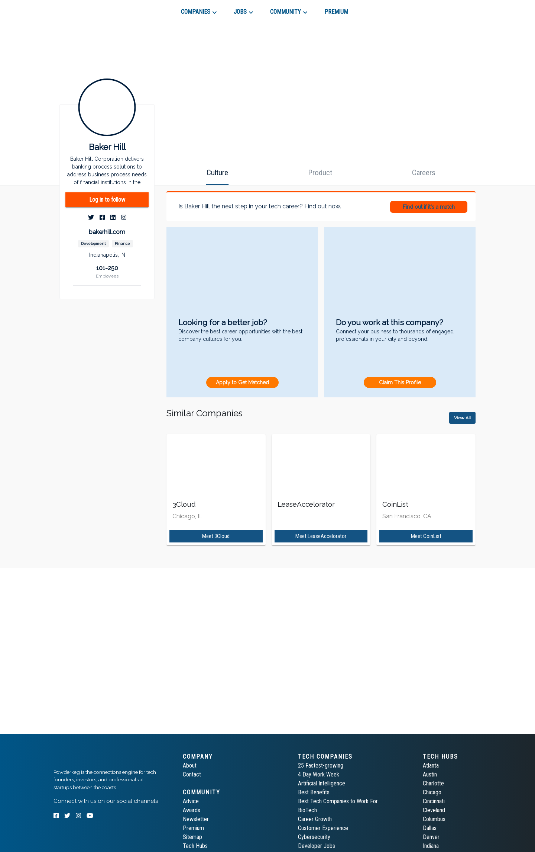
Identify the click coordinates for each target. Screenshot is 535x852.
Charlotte (433, 783)
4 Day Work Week (318, 774)
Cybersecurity (314, 836)
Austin (430, 774)
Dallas (430, 828)
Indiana (431, 845)
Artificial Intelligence (321, 783)
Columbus (434, 819)
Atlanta (431, 765)
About (190, 765)
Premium (193, 828)
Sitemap (192, 836)
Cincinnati (434, 801)
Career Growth (315, 819)
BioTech (307, 810)
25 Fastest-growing (320, 765)
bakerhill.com (107, 232)
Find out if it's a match (429, 207)
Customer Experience (323, 828)
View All (462, 417)
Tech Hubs (195, 845)
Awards (191, 810)
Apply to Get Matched (242, 382)
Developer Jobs (316, 845)
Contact (192, 774)
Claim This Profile (400, 382)
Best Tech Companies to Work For (338, 801)
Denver (431, 836)
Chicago (432, 792)
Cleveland (434, 810)
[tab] (80, 9)
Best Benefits (314, 792)
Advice (191, 801)
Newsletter (196, 819)
